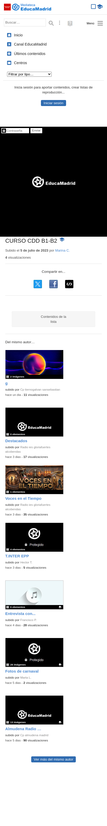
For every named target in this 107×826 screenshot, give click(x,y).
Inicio (18, 35)
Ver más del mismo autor (53, 759)
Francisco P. (28, 620)
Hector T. (26, 562)
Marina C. (62, 250)
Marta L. (25, 677)
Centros (20, 63)
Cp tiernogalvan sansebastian (40, 389)
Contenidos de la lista (53, 319)
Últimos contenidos (29, 54)
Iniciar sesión (53, 103)
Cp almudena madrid (34, 735)
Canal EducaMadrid (30, 44)
